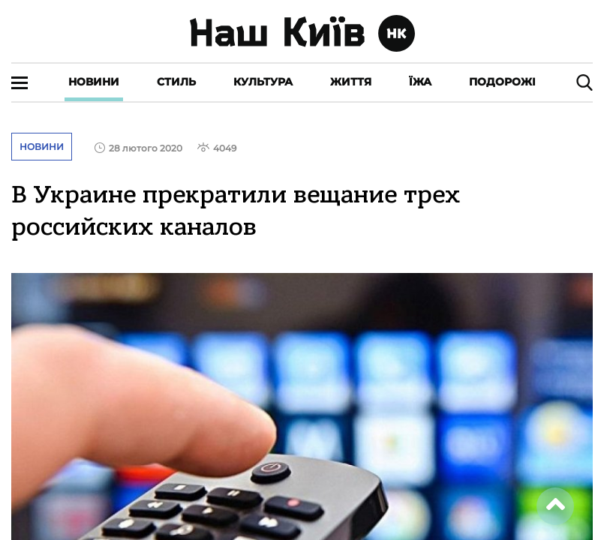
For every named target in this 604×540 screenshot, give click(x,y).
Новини (93, 81)
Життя (350, 81)
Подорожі (502, 81)
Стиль (176, 81)
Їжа (420, 81)
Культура (263, 81)
